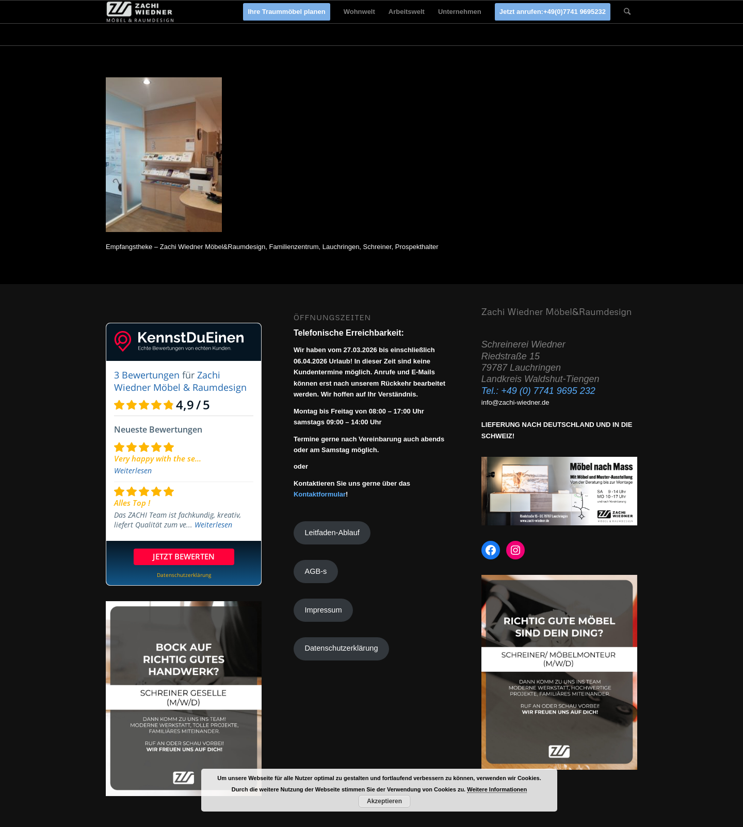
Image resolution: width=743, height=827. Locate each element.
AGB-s (315, 571)
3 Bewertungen (147, 375)
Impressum (323, 610)
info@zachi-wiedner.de (515, 402)
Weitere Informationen (497, 789)
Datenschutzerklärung (341, 648)
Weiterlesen (133, 470)
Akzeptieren (384, 801)
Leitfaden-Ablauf (331, 532)
